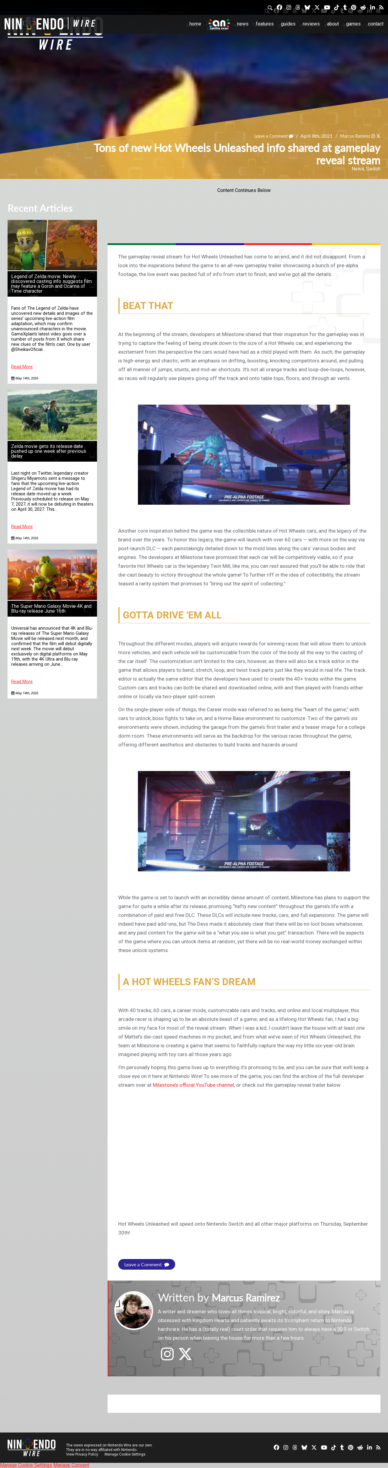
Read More (22, 366)
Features (265, 24)
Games (353, 24)
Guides (288, 24)
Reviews (311, 24)
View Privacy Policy (82, 1454)
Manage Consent (71, 1465)
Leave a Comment (266, 136)
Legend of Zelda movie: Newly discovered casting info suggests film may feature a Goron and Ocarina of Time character (51, 284)
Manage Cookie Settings (125, 1454)
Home (195, 24)
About (333, 24)
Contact (375, 24)
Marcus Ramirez (352, 136)
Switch (373, 169)
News (243, 24)
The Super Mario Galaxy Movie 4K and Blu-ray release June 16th (51, 608)
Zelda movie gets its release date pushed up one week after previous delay (48, 451)
